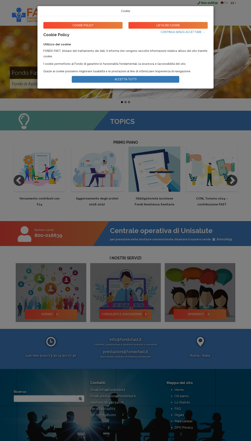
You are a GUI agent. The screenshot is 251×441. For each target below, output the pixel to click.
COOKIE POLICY (83, 25)
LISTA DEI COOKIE (168, 25)
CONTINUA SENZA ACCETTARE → (183, 32)
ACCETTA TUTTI (125, 79)
